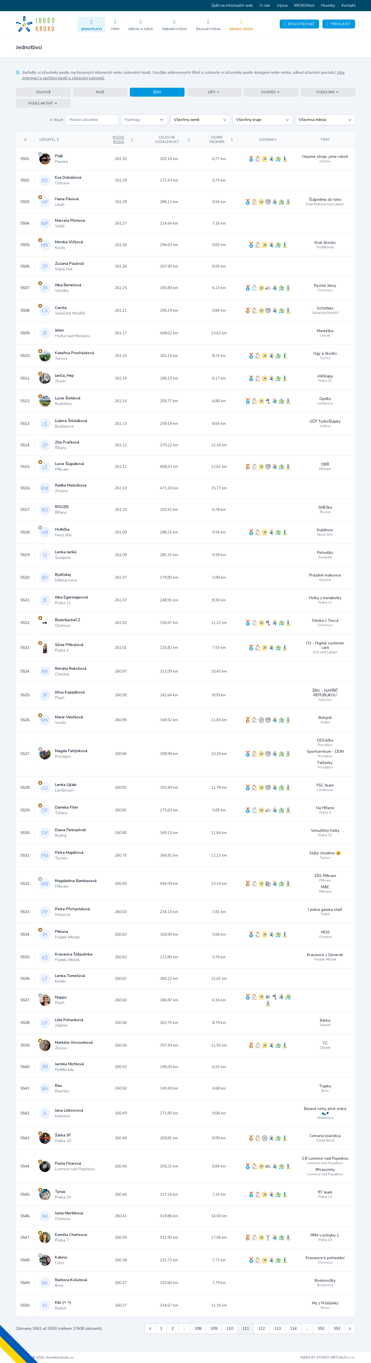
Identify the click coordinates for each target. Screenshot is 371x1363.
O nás (265, 5)
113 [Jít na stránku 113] (277, 1328)
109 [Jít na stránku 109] (213, 1328)
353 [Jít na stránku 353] (337, 1328)
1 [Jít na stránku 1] (161, 1328)
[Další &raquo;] (350, 1328)
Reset (56, 120)
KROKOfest (304, 5)
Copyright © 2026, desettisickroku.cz (45, 1357)
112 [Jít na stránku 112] (261, 1328)
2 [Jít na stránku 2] (172, 1328)
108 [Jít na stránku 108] (198, 1328)
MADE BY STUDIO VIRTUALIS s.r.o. (328, 1357)
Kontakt (348, 5)
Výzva (282, 5)
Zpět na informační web (232, 5)
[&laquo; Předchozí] (150, 1328)
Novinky (328, 5)
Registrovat (299, 24)
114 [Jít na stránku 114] (293, 1328)
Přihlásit (339, 24)
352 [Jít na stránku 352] (321, 1328)
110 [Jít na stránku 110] (229, 1328)
